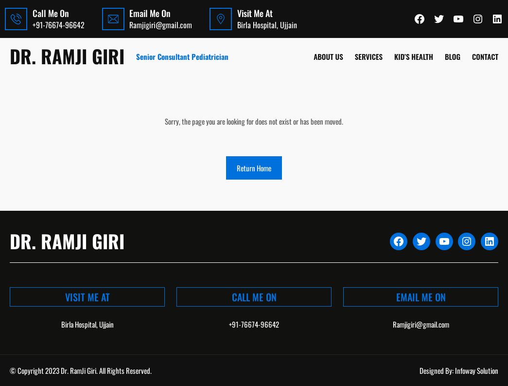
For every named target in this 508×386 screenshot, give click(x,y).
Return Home (254, 168)
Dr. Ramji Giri (67, 56)
